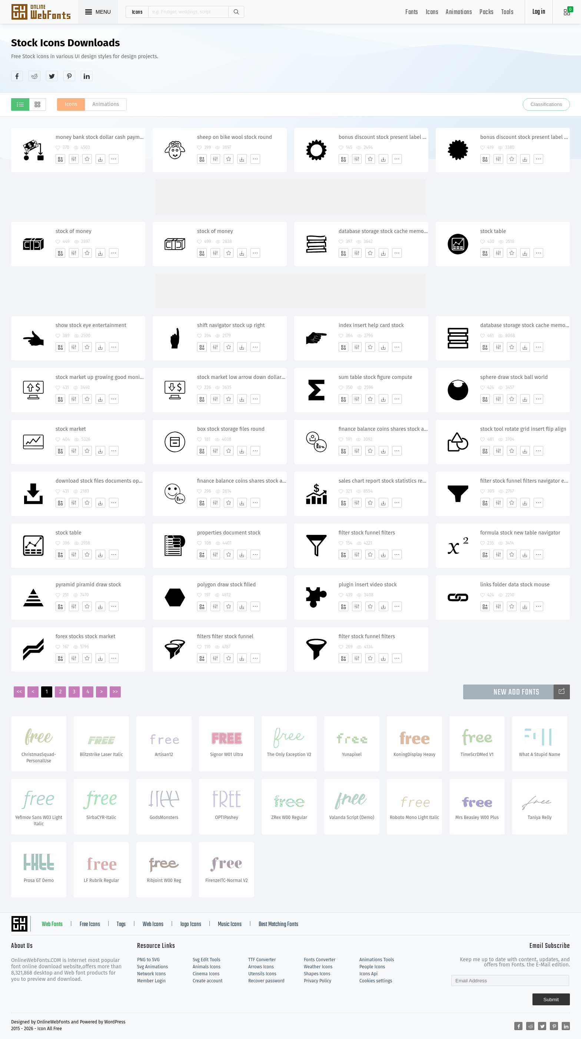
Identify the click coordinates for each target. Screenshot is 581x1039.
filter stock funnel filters (367, 533)
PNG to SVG (148, 959)
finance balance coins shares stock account (383, 429)
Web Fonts (52, 924)
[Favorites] (87, 159)
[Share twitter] (52, 76)
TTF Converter (262, 959)
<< (19, 692)
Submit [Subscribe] (551, 999)
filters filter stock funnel (225, 636)
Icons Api (368, 973)
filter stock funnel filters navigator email (525, 481)
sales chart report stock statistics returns (383, 481)
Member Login (151, 980)
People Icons (372, 966)
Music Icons (230, 924)
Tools (507, 12)
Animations (459, 12)
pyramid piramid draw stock (88, 585)
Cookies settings (375, 980)
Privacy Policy (317, 980)
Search (236, 11)
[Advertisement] (435, 59)
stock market (71, 429)
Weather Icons (318, 966)
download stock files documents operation (100, 481)
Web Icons (153, 924)
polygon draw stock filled (226, 585)
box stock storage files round (231, 429)
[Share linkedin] (87, 76)
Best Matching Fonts (278, 924)
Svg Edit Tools (206, 959)
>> (115, 692)
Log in (538, 12)
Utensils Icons (262, 973)
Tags (121, 924)
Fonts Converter (319, 959)
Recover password (266, 980)
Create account (208, 980)
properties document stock (228, 533)
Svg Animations (152, 966)
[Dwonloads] (100, 159)
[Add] (60, 159)
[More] (114, 159)
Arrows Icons (261, 966)
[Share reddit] (34, 76)
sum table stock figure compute (375, 377)
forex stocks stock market (85, 636)
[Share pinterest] (69, 76)
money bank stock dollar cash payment (100, 137)
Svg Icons (44, 12)
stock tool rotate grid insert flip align (523, 429)
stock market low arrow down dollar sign (241, 377)
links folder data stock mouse (515, 585)
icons (137, 12)
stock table (493, 231)
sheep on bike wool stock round (234, 137)
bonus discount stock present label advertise (383, 137)
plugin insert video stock (367, 585)
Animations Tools (376, 959)
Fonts (411, 12)
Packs (486, 12)
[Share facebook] (17, 76)
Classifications (546, 104)
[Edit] (74, 159)
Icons (432, 12)
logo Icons (190, 924)
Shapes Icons (317, 973)
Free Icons (90, 924)
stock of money (74, 231)
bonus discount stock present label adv (525, 137)
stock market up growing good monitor (100, 377)
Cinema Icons (206, 973)
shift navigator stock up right (231, 325)
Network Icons (151, 973)
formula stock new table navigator (520, 533)
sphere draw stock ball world (514, 377)
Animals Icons (206, 966)
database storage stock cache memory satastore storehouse (383, 231)
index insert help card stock (371, 325)
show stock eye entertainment (91, 325)
